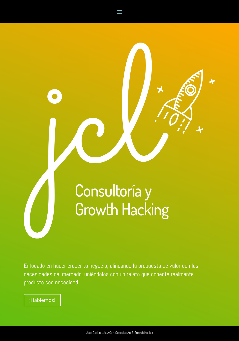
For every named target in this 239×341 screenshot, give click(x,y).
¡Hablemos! (42, 300)
